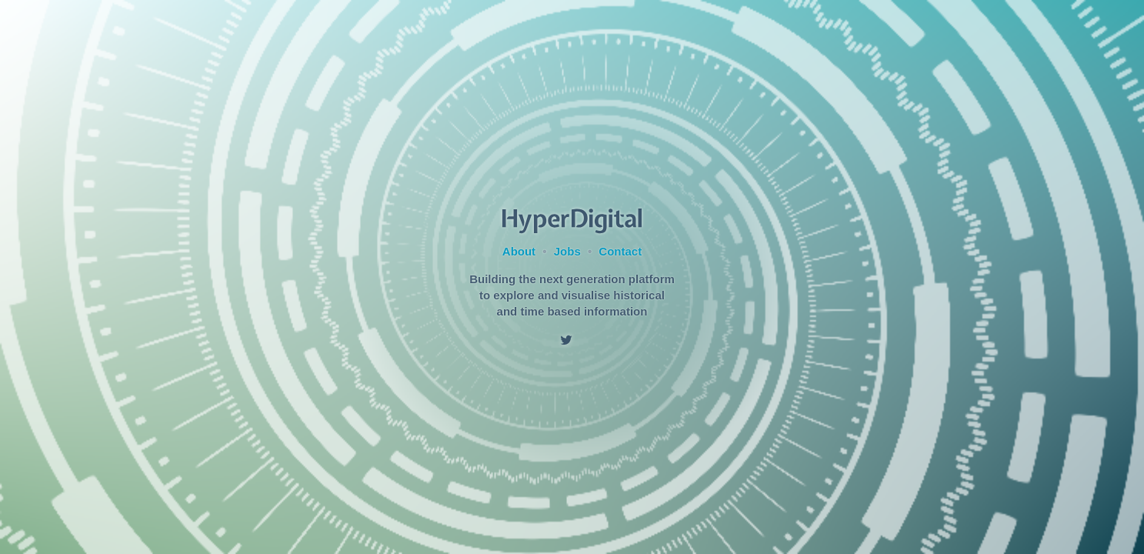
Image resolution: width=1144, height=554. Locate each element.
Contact (620, 251)
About (518, 251)
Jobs (567, 251)
